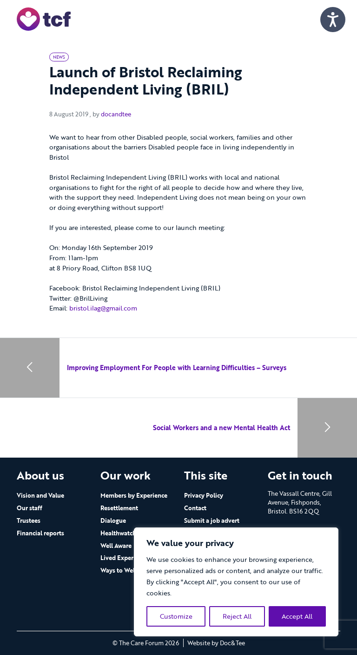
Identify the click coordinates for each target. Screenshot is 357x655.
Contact (195, 508)
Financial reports (40, 533)
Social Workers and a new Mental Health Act (221, 428)
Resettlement (119, 508)
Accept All (297, 616)
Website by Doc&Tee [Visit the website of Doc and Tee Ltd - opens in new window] (216, 643)
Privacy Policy (203, 495)
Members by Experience (133, 495)
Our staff (29, 508)
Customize (176, 616)
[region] (236, 581)
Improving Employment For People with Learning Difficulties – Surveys (176, 367)
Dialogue (113, 520)
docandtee (116, 114)
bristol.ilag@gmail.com (103, 308)
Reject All (237, 616)
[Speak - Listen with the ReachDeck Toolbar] (332, 19)
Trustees (28, 520)
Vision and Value (40, 495)
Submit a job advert (211, 520)
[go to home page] (44, 18)
